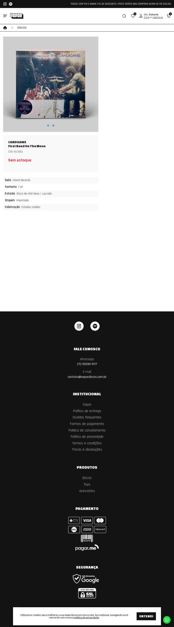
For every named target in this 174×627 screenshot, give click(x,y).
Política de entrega (87, 411)
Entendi (146, 616)
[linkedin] (95, 326)
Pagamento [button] (87, 508)
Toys (87, 484)
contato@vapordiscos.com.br (87, 374)
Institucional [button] (87, 394)
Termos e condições (87, 443)
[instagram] (79, 326)
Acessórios (87, 491)
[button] (133, 16)
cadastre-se (158, 17)
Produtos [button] (87, 467)
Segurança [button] (87, 567)
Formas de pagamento (87, 424)
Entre (146, 17)
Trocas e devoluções (87, 449)
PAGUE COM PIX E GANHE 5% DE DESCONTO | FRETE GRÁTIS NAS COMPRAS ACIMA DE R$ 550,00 (121, 3)
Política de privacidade (87, 436)
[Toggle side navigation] (5, 15)
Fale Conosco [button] (87, 349)
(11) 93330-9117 (87, 361)
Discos (21, 28)
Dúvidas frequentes (87, 417)
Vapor (87, 404)
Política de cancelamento (87, 430)
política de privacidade (86, 617)
